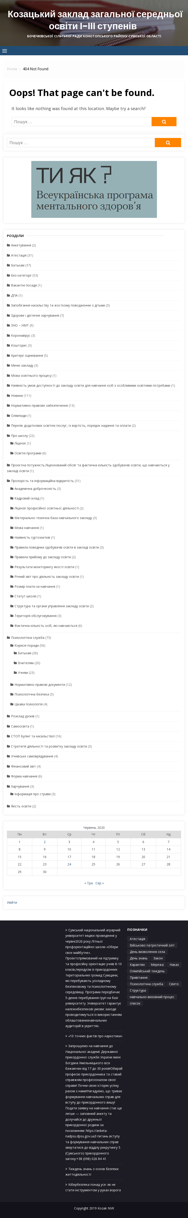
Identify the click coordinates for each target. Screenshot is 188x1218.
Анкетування (21, 245)
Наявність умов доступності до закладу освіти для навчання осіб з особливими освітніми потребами (90, 385)
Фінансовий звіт (23, 766)
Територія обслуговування (35, 615)
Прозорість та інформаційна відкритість (42, 481)
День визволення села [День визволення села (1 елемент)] (147, 951)
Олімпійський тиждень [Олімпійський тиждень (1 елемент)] (147, 971)
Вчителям (26, 663)
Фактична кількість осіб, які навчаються (45, 625)
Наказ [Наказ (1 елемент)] (174, 964)
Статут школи (25, 596)
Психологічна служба (27, 637)
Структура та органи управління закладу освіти (51, 606)
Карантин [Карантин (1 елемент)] (137, 964)
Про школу (19, 435)
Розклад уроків (23, 716)
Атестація (18, 255)
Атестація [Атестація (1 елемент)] (137, 939)
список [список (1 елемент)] (135, 1003)
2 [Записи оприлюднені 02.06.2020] (45, 842)
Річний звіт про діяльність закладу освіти (46, 576)
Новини (17, 395)
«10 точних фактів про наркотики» (95, 1036)
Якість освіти (21, 806)
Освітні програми (27, 453)
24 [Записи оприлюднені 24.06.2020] (69, 864)
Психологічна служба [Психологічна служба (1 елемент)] (146, 984)
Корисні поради (26, 645)
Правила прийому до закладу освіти (42, 557)
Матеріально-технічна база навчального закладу (53, 518)
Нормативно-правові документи (39, 684)
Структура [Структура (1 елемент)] (138, 990)
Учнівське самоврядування (32, 756)
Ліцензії (20, 443)
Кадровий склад (26, 498)
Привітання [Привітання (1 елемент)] (139, 977)
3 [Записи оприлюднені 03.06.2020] (69, 842)
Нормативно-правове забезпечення (39, 405)
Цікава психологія (28, 704)
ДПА (14, 295)
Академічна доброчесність (35, 488)
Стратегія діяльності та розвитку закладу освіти (49, 746)
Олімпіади (18, 415)
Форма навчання (24, 776)
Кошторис (19, 345)
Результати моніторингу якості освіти (44, 567)
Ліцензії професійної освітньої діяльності (46, 508)
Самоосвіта (20, 726)
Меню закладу (22, 365)
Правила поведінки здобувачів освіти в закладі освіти (56, 547)
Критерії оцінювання (27, 355)
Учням (23, 672)
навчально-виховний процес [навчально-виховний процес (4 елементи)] (152, 997)
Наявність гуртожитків (32, 537)
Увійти (12, 902)
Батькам (17, 265)
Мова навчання (26, 528)
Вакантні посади (24, 285)
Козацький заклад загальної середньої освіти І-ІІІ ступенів (95, 20)
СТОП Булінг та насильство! (33, 736)
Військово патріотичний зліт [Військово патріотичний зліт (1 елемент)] (152, 945)
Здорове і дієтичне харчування (35, 315)
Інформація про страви (32, 794)
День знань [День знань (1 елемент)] (139, 958)
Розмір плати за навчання (34, 586)
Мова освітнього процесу (31, 375)
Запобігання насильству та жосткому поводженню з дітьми (58, 305)
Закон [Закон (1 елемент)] (158, 958)
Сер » (99, 883)
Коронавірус (20, 335)
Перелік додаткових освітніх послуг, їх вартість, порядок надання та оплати (71, 425)
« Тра (88, 883)
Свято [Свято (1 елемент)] (174, 984)
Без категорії (21, 275)
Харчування (20, 786)
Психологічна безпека (31, 694)
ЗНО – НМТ (20, 325)
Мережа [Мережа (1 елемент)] (157, 964)
